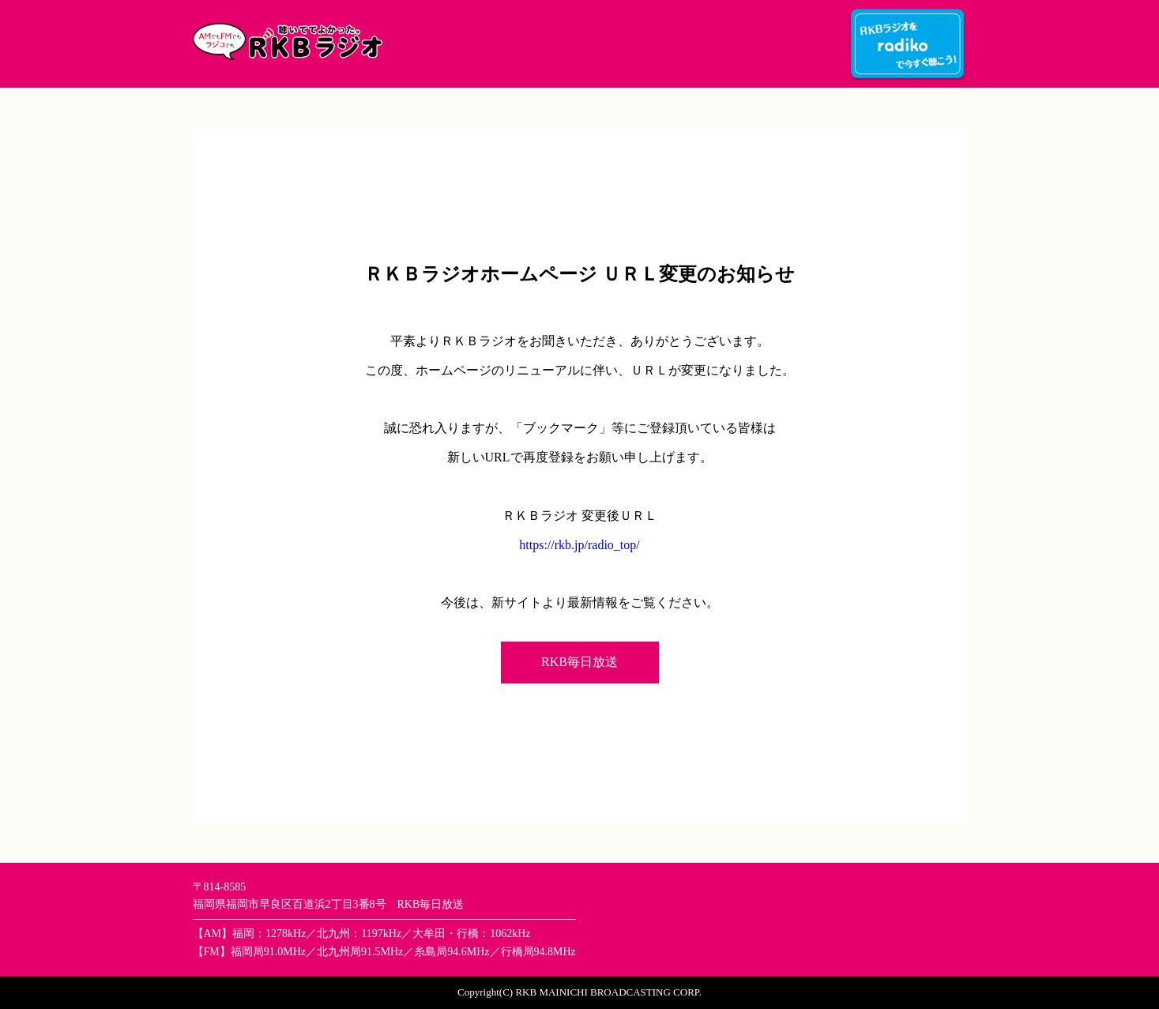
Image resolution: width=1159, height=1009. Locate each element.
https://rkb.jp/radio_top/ (579, 545)
